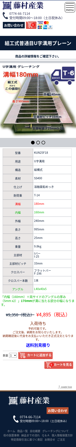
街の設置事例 (11, 435)
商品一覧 (22, 431)
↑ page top (65, 387)
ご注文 (61, 439)
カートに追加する (39, 355)
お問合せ (50, 439)
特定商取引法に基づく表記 (27, 439)
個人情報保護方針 (62, 435)
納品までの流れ (30, 435)
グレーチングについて (55, 431)
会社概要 (35, 431)
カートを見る (60, 364)
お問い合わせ (14, 25)
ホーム (11, 431)
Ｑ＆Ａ (46, 435)
